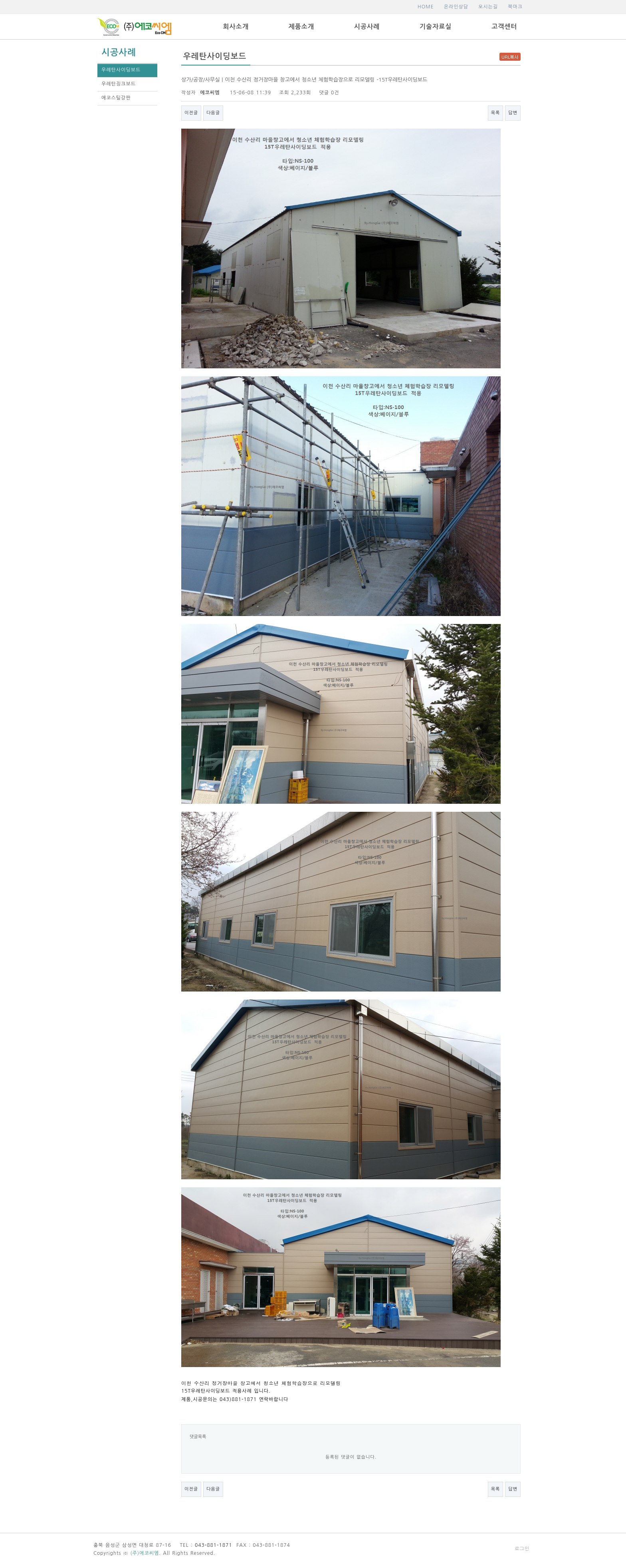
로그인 (522, 1548)
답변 (512, 113)
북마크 (515, 6)
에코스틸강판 (116, 97)
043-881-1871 (213, 1545)
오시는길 (488, 6)
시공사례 (367, 27)
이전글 (191, 113)
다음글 (213, 113)
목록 (495, 113)
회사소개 (236, 27)
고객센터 (504, 27)
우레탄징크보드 (118, 83)
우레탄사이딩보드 (121, 70)
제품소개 (301, 27)
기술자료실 (436, 27)
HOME (426, 6)
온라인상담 (456, 6)
